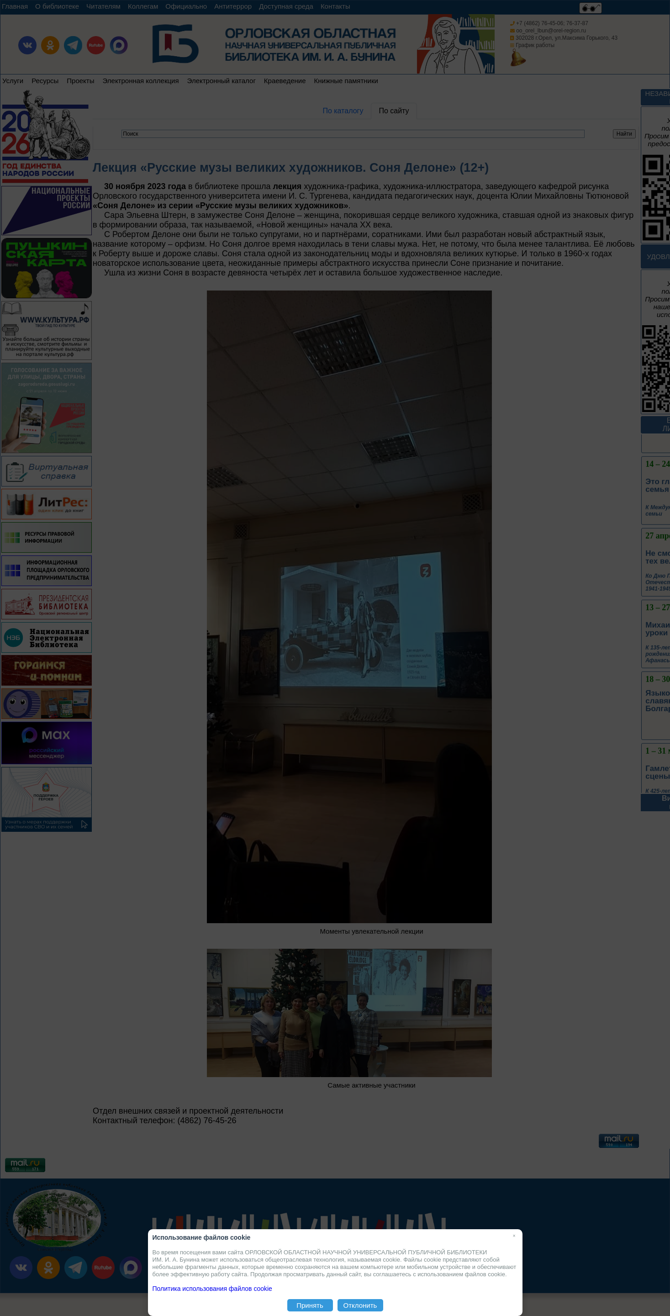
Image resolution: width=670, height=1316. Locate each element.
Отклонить (360, 1305)
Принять (309, 1305)
